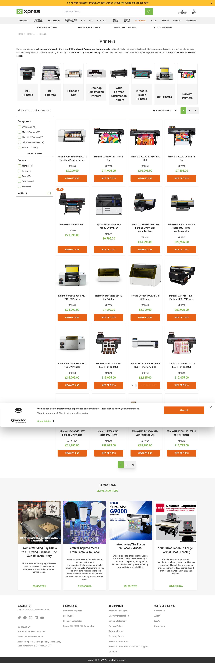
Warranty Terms (116, 636)
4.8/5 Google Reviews (47, 28)
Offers (153, 21)
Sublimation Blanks (71, 21)
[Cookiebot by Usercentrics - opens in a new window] (18, 657)
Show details (44, 657)
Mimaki (188, 52)
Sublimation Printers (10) (31, 142)
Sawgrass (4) (26, 181)
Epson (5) (24, 176)
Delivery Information (119, 616)
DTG (83, 21)
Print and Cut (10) (28, 147)
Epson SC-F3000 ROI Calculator (78, 626)
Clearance (140, 21)
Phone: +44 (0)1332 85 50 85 (31, 631)
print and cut (103, 49)
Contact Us (159, 611)
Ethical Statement (117, 621)
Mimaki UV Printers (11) (30, 137)
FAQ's (157, 621)
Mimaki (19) (25, 165)
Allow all (184, 646)
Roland (180, 52)
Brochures (68, 616)
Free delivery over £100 (125, 28)
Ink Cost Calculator (72, 621)
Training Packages (118, 611)
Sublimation (54, 21)
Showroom (191, 21)
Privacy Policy (115, 626)
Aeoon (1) (24, 186)
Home (20, 34)
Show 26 (34, 153)
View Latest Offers (163, 28)
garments (76, 52)
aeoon (19, 56)
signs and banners (90, 52)
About (157, 616)
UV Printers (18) (27, 127)
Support (177, 21)
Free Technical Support (89, 28)
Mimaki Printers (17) (29, 132)
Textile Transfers (38, 21)
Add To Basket (149, 385)
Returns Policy (116, 631)
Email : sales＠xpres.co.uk (30, 636)
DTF (91, 21)
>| (195, 110)
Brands (165, 21)
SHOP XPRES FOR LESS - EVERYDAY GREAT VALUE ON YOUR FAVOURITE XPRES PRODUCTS (107, 3)
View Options (72, 178)
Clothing (101, 21)
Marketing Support (72, 611)
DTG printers (62, 49)
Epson (173, 52)
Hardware (23, 21)
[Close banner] (211, 644)
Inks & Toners (114, 21)
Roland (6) (24, 171)
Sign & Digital (127, 21)
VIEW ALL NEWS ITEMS (107, 491)
